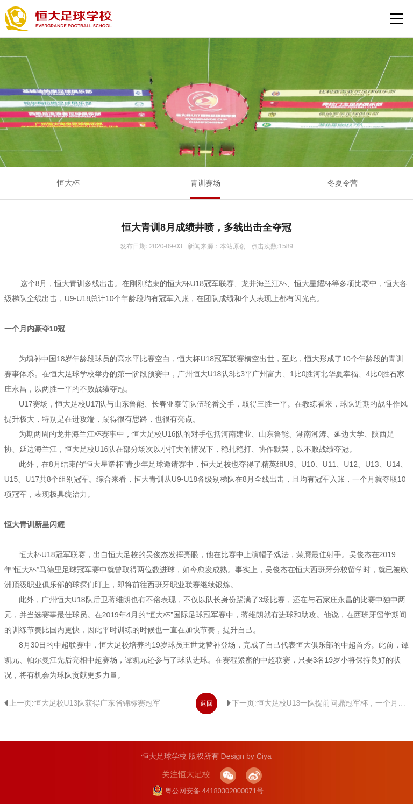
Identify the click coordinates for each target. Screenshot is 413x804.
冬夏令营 (342, 183)
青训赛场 (205, 183)
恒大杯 (68, 183)
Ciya (264, 756)
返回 (206, 703)
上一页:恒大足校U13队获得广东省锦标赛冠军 (82, 703)
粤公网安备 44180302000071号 (208, 791)
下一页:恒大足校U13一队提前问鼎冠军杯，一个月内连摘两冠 (318, 703)
